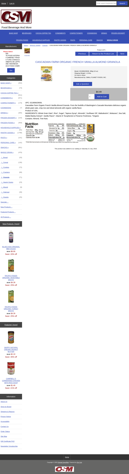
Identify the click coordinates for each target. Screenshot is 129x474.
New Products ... (6, 207)
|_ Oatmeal (11, 192)
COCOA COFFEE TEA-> (11, 93)
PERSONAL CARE (85, 40)
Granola (44, 45)
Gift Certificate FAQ (7, 441)
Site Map (4, 436)
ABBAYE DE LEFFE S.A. (11, 62)
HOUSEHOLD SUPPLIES (41, 40)
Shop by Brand (6, 407)
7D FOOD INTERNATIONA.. (11, 56)
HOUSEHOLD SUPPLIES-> (11, 128)
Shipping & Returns (7, 412)
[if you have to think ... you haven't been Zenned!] (64, 471)
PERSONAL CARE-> (11, 143)
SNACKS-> (11, 148)
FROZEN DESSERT (118, 33)
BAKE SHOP (13, 33)
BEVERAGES (26, 33)
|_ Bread (11, 158)
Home (3, 3)
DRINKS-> (11, 113)
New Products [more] (11, 224)
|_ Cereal (11, 162)
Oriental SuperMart (63, 462)
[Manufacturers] (11, 59)
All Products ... (6, 217)
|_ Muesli (11, 187)
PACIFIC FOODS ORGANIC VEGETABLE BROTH (11, 270)
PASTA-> (11, 138)
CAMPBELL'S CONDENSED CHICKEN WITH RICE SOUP (11, 373)
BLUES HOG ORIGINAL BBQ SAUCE (11, 240)
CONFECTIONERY (76, 33)
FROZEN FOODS (22, 40)
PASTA (72, 40)
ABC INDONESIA (11, 64)
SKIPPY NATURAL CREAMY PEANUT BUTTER (11, 342)
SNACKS (99, 40)
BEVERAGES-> (11, 88)
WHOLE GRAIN (35, 45)
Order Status (5, 431)
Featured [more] (11, 325)
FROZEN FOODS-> (11, 123)
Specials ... (4, 202)
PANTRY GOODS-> (11, 133)
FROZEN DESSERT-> (11, 118)
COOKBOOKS (92, 33)
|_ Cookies (11, 167)
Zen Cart (79, 462)
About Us (4, 402)
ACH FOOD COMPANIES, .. (11, 66)
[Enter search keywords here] (106, 3)
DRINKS (104, 33)
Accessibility (5, 421)
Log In (11, 3)
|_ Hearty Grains (11, 182)
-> (11, 152)
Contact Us (5, 426)
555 (11, 54)
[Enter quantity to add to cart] (91, 96)
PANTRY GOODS (60, 40)
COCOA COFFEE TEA (43, 33)
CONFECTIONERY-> (11, 103)
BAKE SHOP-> (11, 83)
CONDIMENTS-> (11, 98)
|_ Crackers (11, 172)
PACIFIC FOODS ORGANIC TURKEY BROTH (11, 301)
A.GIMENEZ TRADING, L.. (11, 58)
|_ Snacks (11, 197)
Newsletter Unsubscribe (9, 446)
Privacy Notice (6, 416)
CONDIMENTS (60, 33)
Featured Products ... (8, 212)
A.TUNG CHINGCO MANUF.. (11, 60)
